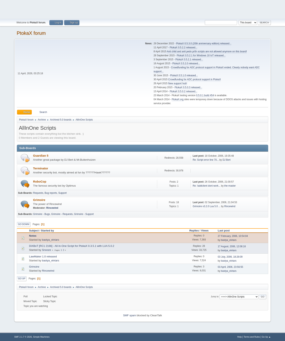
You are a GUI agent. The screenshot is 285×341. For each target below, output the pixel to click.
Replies (194, 230)
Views (205, 230)
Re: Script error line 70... (206, 159)
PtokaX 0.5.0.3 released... (188, 87)
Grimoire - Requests (62, 214)
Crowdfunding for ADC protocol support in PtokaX (194, 79)
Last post (225, 230)
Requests (38, 193)
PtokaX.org (177, 99)
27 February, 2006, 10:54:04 (233, 236)
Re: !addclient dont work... (206, 185)
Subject (34, 230)
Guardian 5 (40, 155)
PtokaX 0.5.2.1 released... (189, 59)
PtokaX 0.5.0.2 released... (183, 91)
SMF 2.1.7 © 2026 (23, 337)
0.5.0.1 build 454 (205, 95)
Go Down (23, 224)
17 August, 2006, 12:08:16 (232, 246)
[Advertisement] (142, 9)
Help (239, 337)
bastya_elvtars (50, 239)
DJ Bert (227, 159)
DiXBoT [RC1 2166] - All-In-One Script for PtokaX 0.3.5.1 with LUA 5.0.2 (71, 245)
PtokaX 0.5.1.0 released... (184, 75)
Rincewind (52, 208)
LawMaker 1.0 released (43, 256)
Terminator (40, 168)
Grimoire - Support (84, 214)
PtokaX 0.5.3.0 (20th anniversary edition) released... (203, 43)
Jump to (214, 296)
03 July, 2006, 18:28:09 (230, 256)
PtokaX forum (31, 33)
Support (62, 193)
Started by (47, 230)
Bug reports (51, 193)
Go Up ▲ (266, 337)
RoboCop (39, 181)
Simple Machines (41, 337)
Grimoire (39, 200)
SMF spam (129, 315)
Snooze (46, 249)
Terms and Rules (252, 337)
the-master (230, 185)
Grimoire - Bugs (41, 214)
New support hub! (177, 83)
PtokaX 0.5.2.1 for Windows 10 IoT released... (201, 55)
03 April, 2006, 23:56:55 (230, 267)
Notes (32, 235)
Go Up (21, 278)
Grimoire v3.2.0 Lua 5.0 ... (206, 206)
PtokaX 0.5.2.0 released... (186, 63)
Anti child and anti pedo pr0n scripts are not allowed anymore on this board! (207, 51)
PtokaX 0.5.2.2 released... (183, 47)
